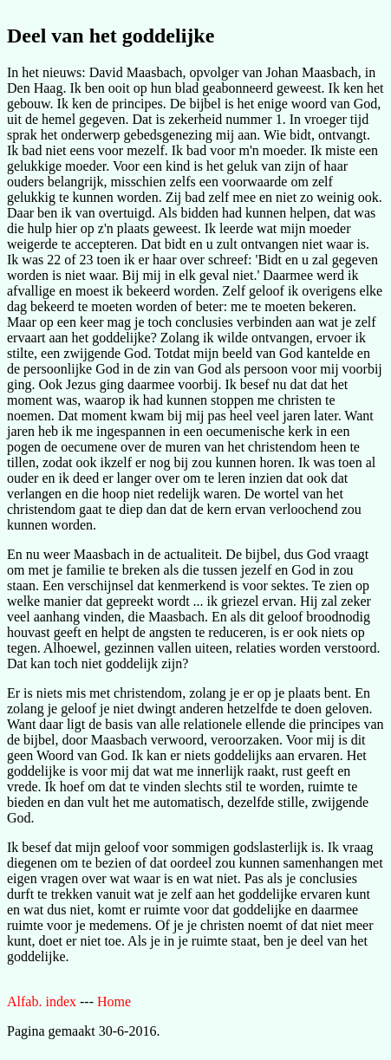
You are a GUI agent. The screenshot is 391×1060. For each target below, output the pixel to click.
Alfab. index (41, 1001)
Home (114, 1001)
